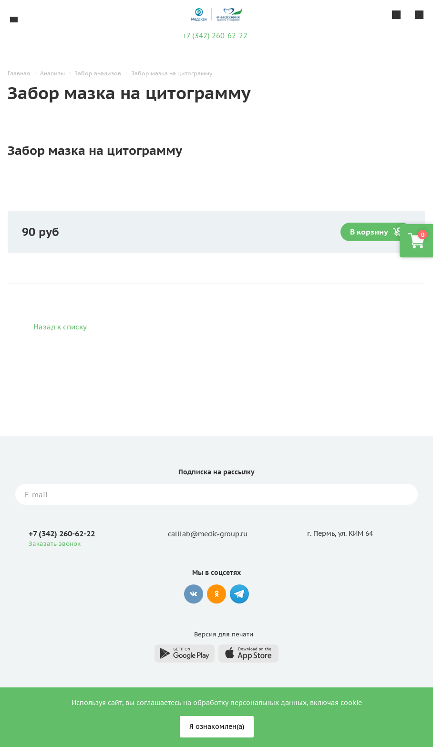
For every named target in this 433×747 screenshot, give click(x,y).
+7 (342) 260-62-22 (215, 35)
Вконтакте (193, 594)
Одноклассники (216, 594)
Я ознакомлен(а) (216, 726)
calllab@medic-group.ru (207, 534)
